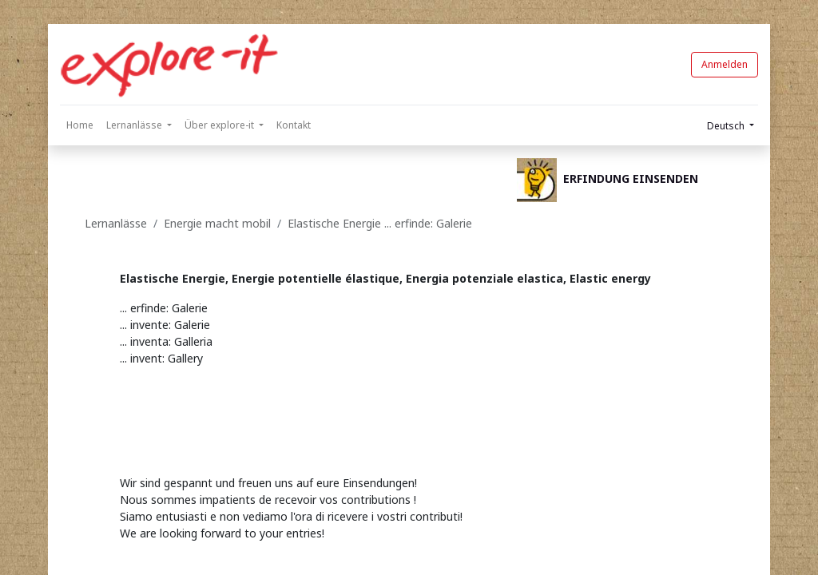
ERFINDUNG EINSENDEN (630, 178)
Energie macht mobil (217, 223)
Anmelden (724, 64)
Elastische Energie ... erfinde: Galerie (380, 223)
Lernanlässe (116, 223)
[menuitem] (80, 125)
